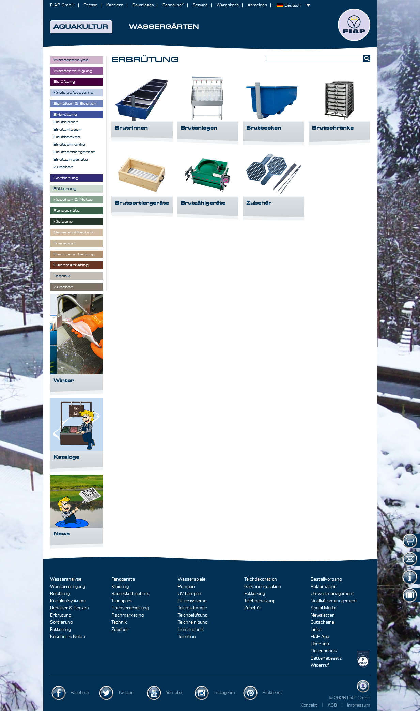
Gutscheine (322, 622)
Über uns (320, 644)
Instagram (224, 692)
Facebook (80, 692)
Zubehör (119, 629)
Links (316, 629)
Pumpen (186, 586)
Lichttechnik (191, 629)
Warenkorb (228, 5)
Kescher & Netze (67, 636)
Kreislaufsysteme (68, 601)
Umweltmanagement (332, 593)
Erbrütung (60, 615)
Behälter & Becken (69, 608)
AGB (333, 705)
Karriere (114, 5)
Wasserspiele (191, 579)
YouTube (174, 692)
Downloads (143, 5)
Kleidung (120, 586)
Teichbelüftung (192, 615)
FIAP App (320, 636)
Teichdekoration (260, 579)
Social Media (323, 608)
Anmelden (257, 5)
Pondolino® (173, 5)
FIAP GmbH (62, 5)
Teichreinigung (192, 622)
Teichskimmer (192, 608)
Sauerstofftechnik (130, 593)
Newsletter (322, 615)
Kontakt (308, 705)
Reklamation (324, 586)
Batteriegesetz (326, 658)
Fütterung (60, 629)
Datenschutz (324, 651)
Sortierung (61, 622)
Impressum (358, 705)
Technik (119, 622)
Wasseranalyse (65, 579)
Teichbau (187, 636)
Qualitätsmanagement (334, 601)
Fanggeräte (123, 579)
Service (200, 5)
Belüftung (60, 593)
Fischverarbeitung (130, 608)
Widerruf (320, 665)
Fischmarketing (127, 615)
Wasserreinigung (67, 586)
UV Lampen (189, 593)
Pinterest (272, 692)
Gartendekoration (262, 586)
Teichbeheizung (259, 601)
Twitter (125, 692)
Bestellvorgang (326, 579)
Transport (121, 601)
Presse (90, 5)
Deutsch (292, 5)
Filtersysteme (192, 601)
